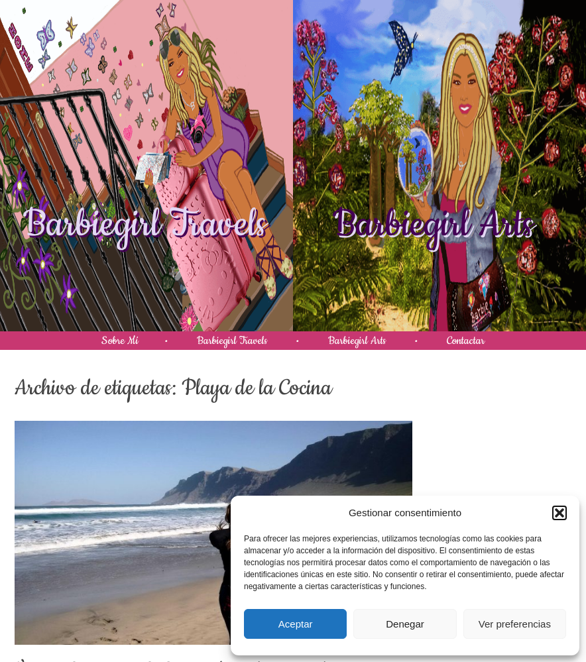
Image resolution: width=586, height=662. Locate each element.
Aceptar (295, 624)
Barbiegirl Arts (433, 224)
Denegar (405, 624)
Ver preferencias (515, 624)
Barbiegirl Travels (144, 224)
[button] (559, 513)
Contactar (466, 340)
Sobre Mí (120, 340)
